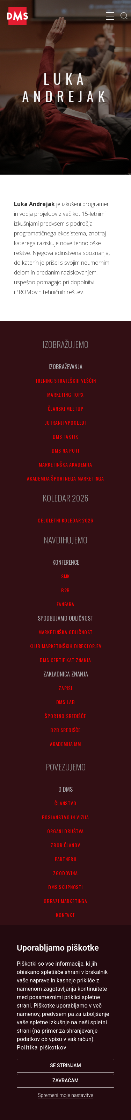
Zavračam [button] (65, 1080)
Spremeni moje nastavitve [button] (65, 1095)
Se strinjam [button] (65, 1065)
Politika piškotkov (42, 1047)
